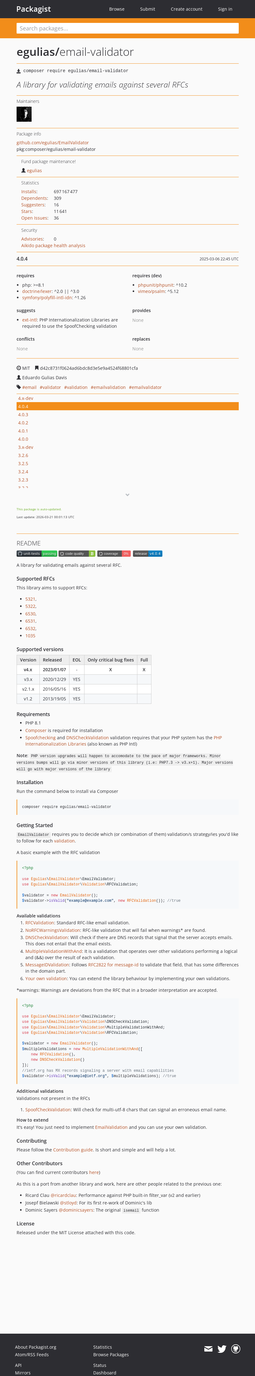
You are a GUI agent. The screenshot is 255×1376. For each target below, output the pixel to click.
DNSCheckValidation (87, 738)
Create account (186, 9)
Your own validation (46, 978)
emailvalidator (147, 387)
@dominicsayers (76, 1210)
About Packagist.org (35, 1347)
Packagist (33, 9)
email (31, 387)
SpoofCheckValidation (48, 1110)
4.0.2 (23, 423)
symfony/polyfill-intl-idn (47, 297)
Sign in (225, 9)
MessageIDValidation (47, 965)
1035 (30, 636)
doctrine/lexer (37, 291)
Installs (28, 191)
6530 (30, 614)
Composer (36, 730)
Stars (26, 211)
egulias (31, 170)
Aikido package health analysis (53, 245)
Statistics (102, 1347)
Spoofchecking (40, 738)
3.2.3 (23, 480)
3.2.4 (23, 472)
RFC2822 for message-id (113, 965)
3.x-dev (25, 447)
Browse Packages (111, 1354)
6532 (30, 628)
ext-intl (29, 320)
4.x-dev (25, 398)
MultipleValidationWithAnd (53, 951)
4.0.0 (23, 439)
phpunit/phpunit (155, 285)
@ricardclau (63, 1195)
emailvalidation (110, 387)
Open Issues (34, 218)
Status (99, 1365)
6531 (30, 621)
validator (52, 387)
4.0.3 (23, 414)
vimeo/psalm (151, 291)
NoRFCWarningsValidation (52, 930)
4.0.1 (23, 431)
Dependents (34, 198)
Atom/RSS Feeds (32, 1354)
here (94, 1172)
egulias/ (38, 51)
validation (77, 387)
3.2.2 (23, 488)
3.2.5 (23, 463)
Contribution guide (73, 1150)
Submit (147, 9)
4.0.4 (23, 406)
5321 (30, 599)
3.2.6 (23, 455)
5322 (30, 606)
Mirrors (23, 1373)
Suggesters (32, 205)
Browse (117, 9)
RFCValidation (39, 923)
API (18, 1365)
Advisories (32, 239)
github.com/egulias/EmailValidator (53, 143)
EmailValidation (111, 1127)
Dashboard (104, 1373)
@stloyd (68, 1203)
